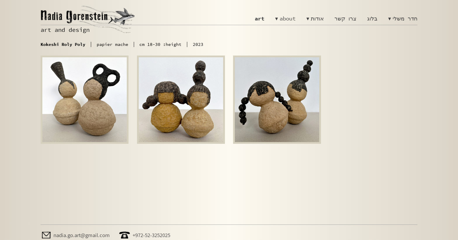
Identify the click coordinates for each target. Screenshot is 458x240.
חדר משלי (405, 18)
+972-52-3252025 (151, 235)
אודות (317, 18)
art (259, 18)
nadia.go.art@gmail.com (81, 235)
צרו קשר (345, 18)
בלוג (372, 18)
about (288, 18)
